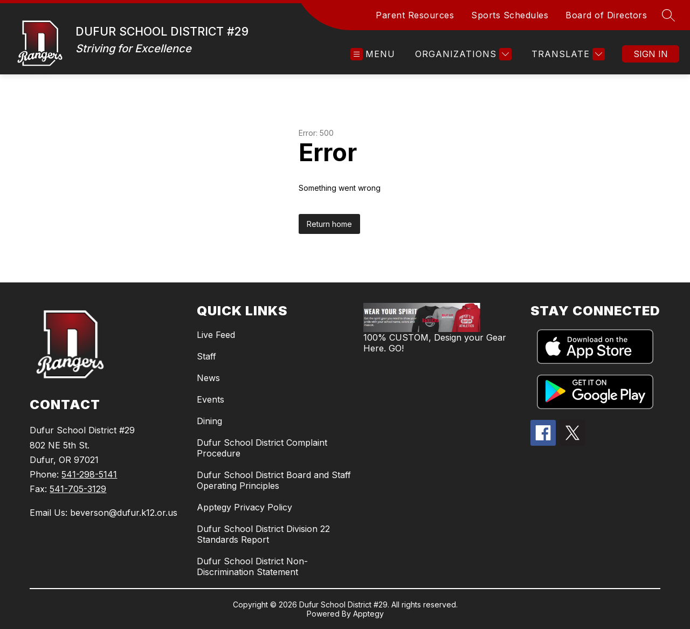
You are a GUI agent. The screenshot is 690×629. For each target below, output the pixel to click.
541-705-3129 (78, 488)
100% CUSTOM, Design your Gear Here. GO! (434, 343)
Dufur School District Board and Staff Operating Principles (274, 480)
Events (210, 399)
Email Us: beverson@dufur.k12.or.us (103, 512)
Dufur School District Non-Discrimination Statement (252, 566)
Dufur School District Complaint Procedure (262, 448)
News (208, 377)
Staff (206, 356)
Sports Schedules (509, 15)
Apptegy (368, 613)
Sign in (650, 54)
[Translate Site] (567, 54)
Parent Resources (415, 15)
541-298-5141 (89, 474)
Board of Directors (606, 15)
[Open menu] (372, 54)
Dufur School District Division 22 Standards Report (263, 534)
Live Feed (216, 334)
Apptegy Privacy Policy (244, 507)
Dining (209, 421)
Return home (329, 224)
